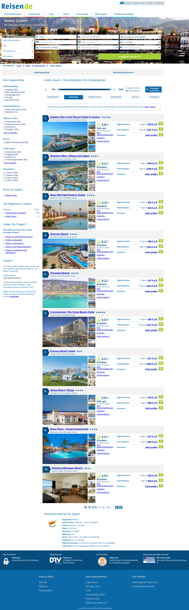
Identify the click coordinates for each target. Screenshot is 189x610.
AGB (88, 590)
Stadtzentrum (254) (13, 152)
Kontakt (150, 3)
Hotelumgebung (103, 141)
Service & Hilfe (139, 3)
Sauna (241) (10, 127)
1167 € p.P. (154, 129)
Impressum (92, 582)
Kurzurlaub (82, 14)
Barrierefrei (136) (12, 100)
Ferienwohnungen (124, 14)
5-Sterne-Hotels (12, 180)
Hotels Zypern (11, 216)
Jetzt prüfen (154, 134)
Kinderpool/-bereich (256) (16, 124)
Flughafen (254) (12, 154)
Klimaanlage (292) (13, 95)
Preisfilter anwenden (154, 89)
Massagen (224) (12, 129)
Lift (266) (9, 97)
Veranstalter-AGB (95, 594)
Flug (51, 14)
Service (43, 582)
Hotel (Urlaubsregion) (11, 40)
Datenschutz (92, 598)
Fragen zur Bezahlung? (14, 243)
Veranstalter (45, 590)
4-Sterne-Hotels (12, 178)
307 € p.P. (155, 436)
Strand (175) (11, 157)
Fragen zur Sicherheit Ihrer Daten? (19, 237)
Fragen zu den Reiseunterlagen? (18, 247)
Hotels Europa (39, 66)
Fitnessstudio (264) (13, 122)
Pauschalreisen (12, 14)
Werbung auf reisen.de (144, 582)
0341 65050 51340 (10, 278)
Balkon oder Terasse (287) (16, 110)
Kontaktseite (14, 296)
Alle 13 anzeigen (10, 133)
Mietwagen (101, 14)
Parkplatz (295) (12, 90)
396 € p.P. (155, 318)
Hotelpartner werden (143, 586)
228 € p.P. (155, 475)
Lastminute (34, 14)
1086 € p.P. (154, 363)
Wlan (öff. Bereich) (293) (15, 92)
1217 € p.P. (154, 324)
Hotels (27, 66)
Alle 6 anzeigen (10, 163)
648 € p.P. (155, 162)
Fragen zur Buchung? (13, 240)
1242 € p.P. (154, 285)
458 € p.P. (155, 241)
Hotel (66, 14)
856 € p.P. (155, 480)
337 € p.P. (155, 357)
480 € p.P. (155, 201)
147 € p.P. (155, 280)
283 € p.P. (155, 123)
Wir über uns (93, 586)
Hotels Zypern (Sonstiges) (15, 213)
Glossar (43, 586)
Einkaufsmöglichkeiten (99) (16, 160)
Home (19, 66)
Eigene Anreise (133, 88)
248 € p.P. (155, 397)
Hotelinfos (101, 138)
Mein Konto (159, 3)
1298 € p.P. (154, 168)
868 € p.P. (155, 402)
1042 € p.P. (154, 246)
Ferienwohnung (9, 51)
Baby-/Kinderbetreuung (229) (17, 142)
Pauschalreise (9, 35)
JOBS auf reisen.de (96, 602)
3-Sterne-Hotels (12, 175)
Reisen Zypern (11, 195)
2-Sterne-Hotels (12, 173)
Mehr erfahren (149, 107)
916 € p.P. (155, 207)
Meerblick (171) (12, 112)
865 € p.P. (155, 441)
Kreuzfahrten (8, 56)
